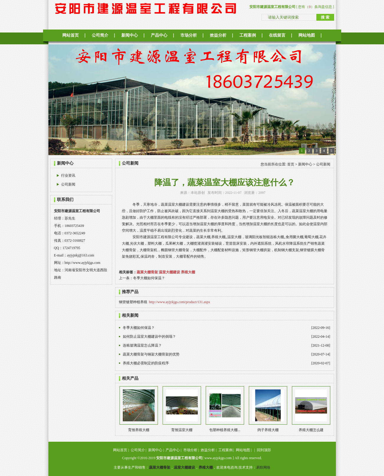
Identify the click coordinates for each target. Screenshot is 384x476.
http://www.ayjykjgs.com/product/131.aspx (179, 302)
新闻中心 (129, 35)
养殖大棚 (188, 272)
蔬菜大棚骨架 (147, 272)
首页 (290, 164)
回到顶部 (264, 450)
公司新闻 (68, 184)
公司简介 (100, 35)
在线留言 (277, 35)
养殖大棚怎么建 (311, 430)
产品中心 (159, 35)
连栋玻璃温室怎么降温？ (142, 345)
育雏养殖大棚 (138, 430)
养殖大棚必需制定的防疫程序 (146, 363)
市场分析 (188, 35)
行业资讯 (68, 175)
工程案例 (247, 35)
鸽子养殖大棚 (268, 430)
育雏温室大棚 (181, 430)
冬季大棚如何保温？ (149, 278)
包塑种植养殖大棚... (224, 430)
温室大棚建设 (169, 272)
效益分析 (218, 35)
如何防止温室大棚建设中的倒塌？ (149, 336)
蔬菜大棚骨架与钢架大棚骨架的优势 (151, 354)
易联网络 (263, 467)
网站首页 (70, 35)
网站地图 (306, 35)
